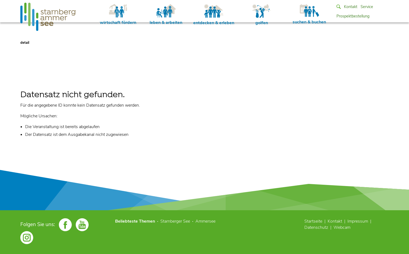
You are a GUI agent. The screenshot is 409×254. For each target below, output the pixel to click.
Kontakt (350, 6)
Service (367, 6)
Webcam (342, 227)
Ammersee (205, 221)
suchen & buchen (309, 14)
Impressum (357, 221)
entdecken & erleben (213, 15)
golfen (261, 15)
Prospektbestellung (352, 16)
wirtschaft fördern (118, 15)
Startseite (313, 221)
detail (24, 42)
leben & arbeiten (166, 15)
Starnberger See (175, 221)
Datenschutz (316, 227)
